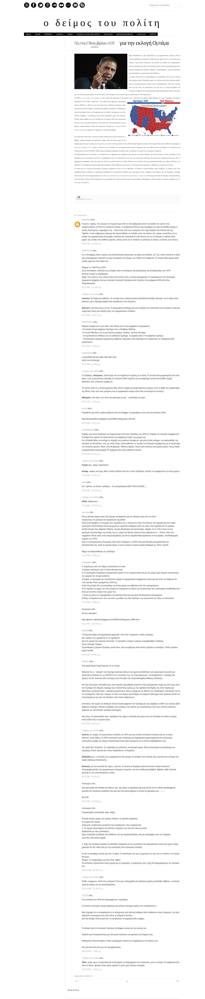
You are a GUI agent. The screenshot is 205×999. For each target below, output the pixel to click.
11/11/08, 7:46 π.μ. (92, 969)
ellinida (85, 630)
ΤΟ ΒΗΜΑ (85, 182)
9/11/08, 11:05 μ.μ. (92, 801)
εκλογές (89, 199)
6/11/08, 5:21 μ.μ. (91, 454)
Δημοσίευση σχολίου (83, 976)
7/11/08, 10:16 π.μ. (92, 490)
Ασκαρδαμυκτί (88, 430)
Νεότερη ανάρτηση (76, 981)
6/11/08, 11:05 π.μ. (92, 244)
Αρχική (28, 34)
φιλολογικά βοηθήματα (125, 34)
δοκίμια (70, 34)
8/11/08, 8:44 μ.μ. (91, 776)
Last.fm (68, 5)
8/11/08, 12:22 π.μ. (92, 624)
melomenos (87, 353)
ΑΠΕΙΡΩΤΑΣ (87, 322)
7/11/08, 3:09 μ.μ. (91, 602)
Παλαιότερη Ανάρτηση (177, 981)
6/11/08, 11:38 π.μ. (92, 287)
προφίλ (37, 34)
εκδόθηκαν (48, 34)
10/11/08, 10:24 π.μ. (92, 870)
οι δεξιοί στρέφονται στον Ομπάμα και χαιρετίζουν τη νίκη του (124, 176)
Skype (82, 5)
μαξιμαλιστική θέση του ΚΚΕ (101, 144)
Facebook (33, 5)
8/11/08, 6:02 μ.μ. (91, 723)
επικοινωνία (141, 34)
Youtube (54, 5)
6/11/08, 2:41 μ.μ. (91, 401)
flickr (61, 5)
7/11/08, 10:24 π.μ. (92, 505)
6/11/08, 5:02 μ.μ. (91, 423)
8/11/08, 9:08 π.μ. (91, 654)
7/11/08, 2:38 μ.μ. (91, 555)
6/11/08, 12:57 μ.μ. (92, 315)
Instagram (75, 5)
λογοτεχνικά (108, 34)
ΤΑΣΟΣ (85, 895)
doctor (85, 408)
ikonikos (86, 661)
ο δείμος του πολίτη (102, 23)
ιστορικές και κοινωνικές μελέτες (88, 34)
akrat (84, 482)
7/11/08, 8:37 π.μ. (91, 475)
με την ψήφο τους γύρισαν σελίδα (93, 98)
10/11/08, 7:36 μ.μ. (92, 951)
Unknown (86, 220)
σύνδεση (152, 34)
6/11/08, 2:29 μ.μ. (91, 364)
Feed (26, 5)
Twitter (40, 5)
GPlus (47, 5)
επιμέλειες (59, 34)
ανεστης (85, 512)
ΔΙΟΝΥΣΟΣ (87, 250)
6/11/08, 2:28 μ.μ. (91, 346)
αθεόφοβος (87, 562)
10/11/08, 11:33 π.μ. (92, 888)
